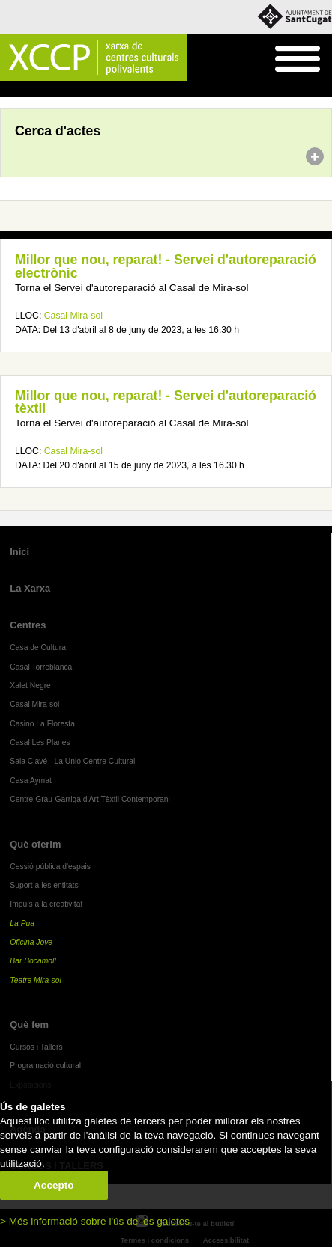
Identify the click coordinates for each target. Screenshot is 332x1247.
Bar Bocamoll (32, 961)
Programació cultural (45, 1065)
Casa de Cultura (38, 647)
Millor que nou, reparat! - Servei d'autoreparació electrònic (165, 266)
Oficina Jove (31, 942)
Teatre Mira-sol (35, 980)
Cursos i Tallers (36, 1047)
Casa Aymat (31, 780)
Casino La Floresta (42, 724)
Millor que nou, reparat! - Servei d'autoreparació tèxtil (165, 402)
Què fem (29, 1024)
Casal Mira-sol (73, 315)
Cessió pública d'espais (50, 867)
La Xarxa (30, 588)
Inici (8, 90)
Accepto (54, 1185)
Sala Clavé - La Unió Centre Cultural (72, 761)
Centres (28, 625)
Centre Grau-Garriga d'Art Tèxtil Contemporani (90, 799)
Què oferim (35, 844)
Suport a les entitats (44, 885)
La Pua (22, 923)
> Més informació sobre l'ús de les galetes (95, 1221)
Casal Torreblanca (41, 667)
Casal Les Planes (40, 742)
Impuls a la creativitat (46, 904)
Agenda (40, 90)
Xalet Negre (30, 685)
